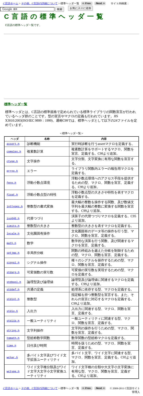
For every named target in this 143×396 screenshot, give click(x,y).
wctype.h (13, 371)
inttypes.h (15, 207)
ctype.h (12, 161)
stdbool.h (14, 282)
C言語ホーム (10, 3)
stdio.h (12, 311)
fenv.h (11, 183)
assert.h (13, 144)
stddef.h (13, 290)
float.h (12, 195)
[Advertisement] (74, 65)
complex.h (14, 151)
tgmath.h (13, 338)
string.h (13, 330)
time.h (11, 345)
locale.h (13, 233)
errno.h (12, 171)
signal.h (13, 262)
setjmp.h (13, 253)
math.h (11, 243)
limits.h (13, 226)
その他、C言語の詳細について (39, 3)
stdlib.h (13, 321)
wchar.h (12, 357)
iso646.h (13, 218)
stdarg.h (13, 272)
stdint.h (13, 299)
